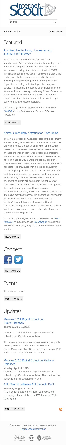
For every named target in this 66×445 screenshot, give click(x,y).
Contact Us (12, 271)
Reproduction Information (33, 429)
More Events (13, 299)
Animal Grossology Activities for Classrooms (31, 132)
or (52, 31)
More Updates (14, 409)
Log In (58, 31)
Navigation (11, 31)
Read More (12, 122)
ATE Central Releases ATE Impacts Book (29, 384)
